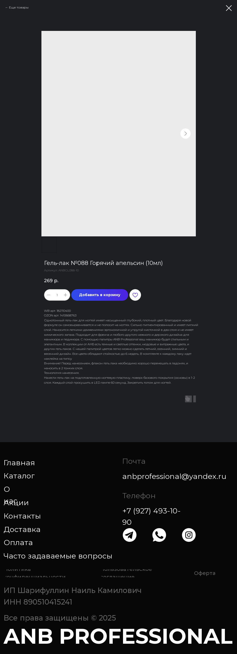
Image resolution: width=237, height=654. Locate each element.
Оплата (18, 542)
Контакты (22, 515)
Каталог (19, 475)
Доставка (22, 529)
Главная (19, 462)
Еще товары (19, 7)
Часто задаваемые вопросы (58, 555)
